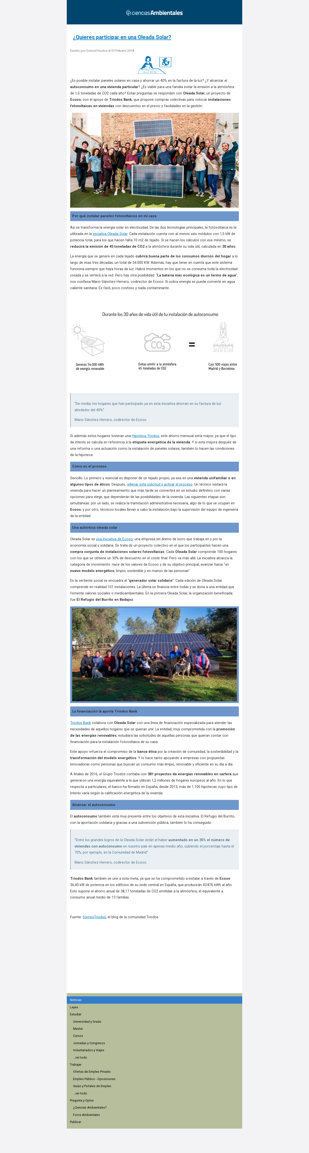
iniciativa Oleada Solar (110, 234)
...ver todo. (80, 1057)
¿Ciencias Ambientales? (89, 1107)
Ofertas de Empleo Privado (92, 1071)
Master (78, 1029)
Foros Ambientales (86, 1115)
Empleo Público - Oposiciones (94, 1079)
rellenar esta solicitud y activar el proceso (160, 484)
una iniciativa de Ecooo (114, 539)
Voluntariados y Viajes (88, 1050)
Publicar (75, 1122)
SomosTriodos (94, 917)
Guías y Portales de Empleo (92, 1086)
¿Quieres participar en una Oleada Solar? (122, 37)
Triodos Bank (80, 723)
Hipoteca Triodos (145, 436)
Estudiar (75, 1014)
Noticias (76, 1000)
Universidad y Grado (87, 1021)
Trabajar (75, 1064)
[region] (156, 963)
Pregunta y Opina (82, 1100)
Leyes (74, 1007)
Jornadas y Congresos (89, 1043)
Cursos (78, 1036)
